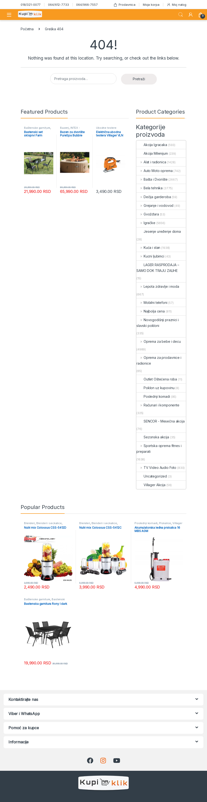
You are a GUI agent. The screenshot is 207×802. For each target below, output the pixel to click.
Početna (27, 29)
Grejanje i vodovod (154, 205)
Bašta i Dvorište (152, 179)
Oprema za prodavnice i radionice (158, 360)
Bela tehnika (149, 188)
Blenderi (29, 523)
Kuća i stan (148, 247)
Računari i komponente (157, 405)
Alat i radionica (151, 162)
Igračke (145, 223)
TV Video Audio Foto (156, 467)
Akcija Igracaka (151, 145)
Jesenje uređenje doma (158, 231)
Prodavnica (124, 5)
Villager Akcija (150, 485)
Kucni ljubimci (150, 256)
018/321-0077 (31, 4)
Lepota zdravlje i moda (157, 286)
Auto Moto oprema (154, 171)
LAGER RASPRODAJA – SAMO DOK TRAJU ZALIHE (157, 268)
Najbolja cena (150, 311)
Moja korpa (151, 4)
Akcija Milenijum (152, 153)
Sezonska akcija (152, 437)
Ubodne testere (106, 127)
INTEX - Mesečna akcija (70, 129)
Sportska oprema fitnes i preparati (158, 448)
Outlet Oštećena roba (156, 379)
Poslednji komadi (153, 396)
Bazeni (64, 127)
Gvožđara (147, 214)
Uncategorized (151, 476)
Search (180, 14)
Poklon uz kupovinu (155, 388)
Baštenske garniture (37, 127)
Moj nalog (176, 5)
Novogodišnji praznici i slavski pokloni (157, 323)
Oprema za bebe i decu (158, 341)
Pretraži (139, 79)
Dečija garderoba (153, 197)
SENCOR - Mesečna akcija (160, 421)
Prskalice (165, 523)
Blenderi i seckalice (49, 523)
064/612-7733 (58, 4)
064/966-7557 (86, 4)
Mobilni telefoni (151, 302)
